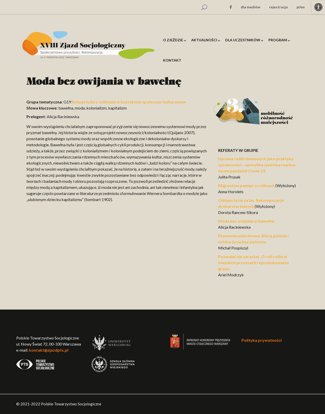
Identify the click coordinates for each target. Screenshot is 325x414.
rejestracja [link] (278, 7)
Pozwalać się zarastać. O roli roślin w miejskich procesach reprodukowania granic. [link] (253, 262)
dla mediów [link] (250, 7)
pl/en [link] (301, 7)
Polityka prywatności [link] (261, 340)
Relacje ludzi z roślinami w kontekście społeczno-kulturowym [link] (129, 101)
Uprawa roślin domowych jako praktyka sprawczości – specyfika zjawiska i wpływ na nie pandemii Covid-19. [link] (257, 164)
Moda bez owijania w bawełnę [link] (246, 221)
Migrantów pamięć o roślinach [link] (246, 185)
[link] (318, 7)
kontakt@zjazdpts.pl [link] (48, 350)
